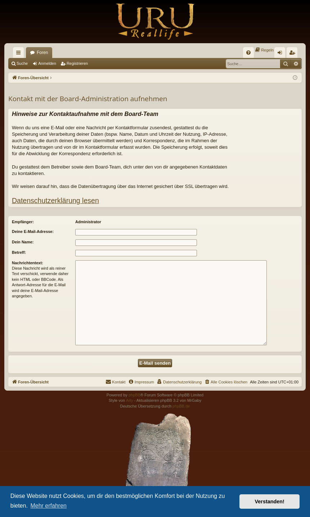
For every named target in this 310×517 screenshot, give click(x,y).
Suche (22, 63)
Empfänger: (23, 222)
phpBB (134, 395)
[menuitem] (248, 52)
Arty (129, 400)
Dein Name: (23, 242)
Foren (42, 52)
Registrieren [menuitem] (293, 54)
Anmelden (47, 63)
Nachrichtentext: (27, 263)
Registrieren (77, 63)
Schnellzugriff (20, 54)
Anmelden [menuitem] (281, 54)
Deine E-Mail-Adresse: (33, 231)
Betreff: (19, 252)
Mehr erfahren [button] (48, 506)
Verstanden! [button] (269, 501)
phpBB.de (181, 406)
